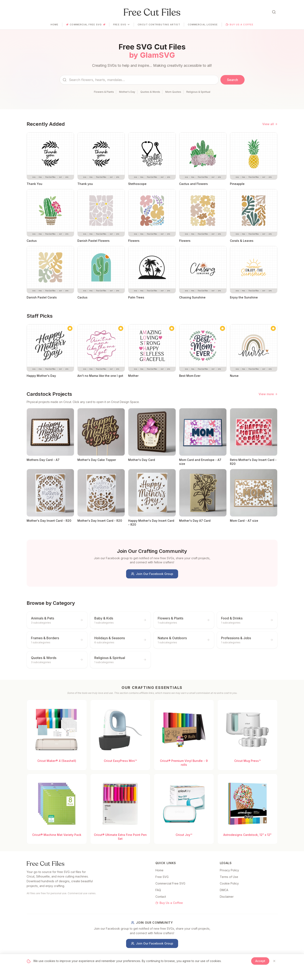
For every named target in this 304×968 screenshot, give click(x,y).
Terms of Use (229, 877)
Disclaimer (227, 896)
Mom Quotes (173, 91)
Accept (260, 961)
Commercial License (203, 24)
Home (54, 24)
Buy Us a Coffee (240, 24)
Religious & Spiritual (198, 91)
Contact (160, 896)
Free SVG (121, 24)
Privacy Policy (229, 870)
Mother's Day (127, 91)
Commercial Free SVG (85, 24)
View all (270, 124)
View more (268, 394)
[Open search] (274, 12)
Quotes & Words (150, 91)
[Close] (274, 961)
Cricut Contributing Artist (159, 24)
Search (232, 80)
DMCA (224, 890)
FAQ (158, 890)
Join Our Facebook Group (152, 574)
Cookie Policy (229, 883)
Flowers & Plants (104, 91)
